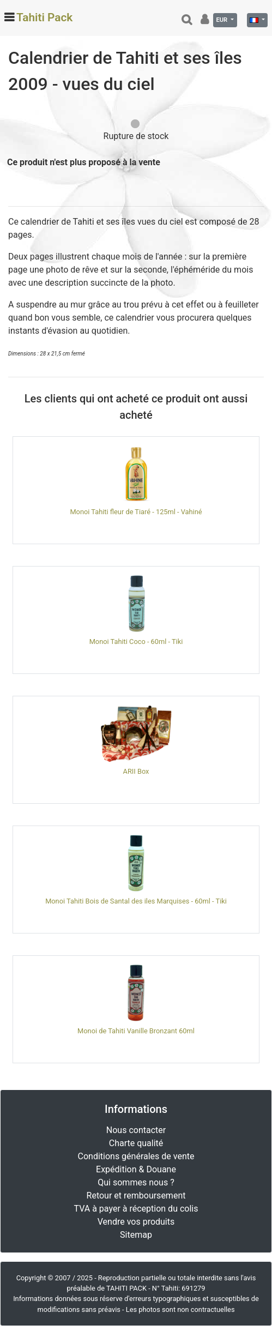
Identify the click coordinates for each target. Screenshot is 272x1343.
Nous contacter (136, 1130)
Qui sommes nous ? (136, 1182)
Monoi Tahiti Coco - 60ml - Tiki (136, 641)
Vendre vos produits (136, 1221)
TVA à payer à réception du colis (136, 1208)
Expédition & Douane (136, 1169)
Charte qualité (136, 1143)
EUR (222, 19)
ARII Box (136, 771)
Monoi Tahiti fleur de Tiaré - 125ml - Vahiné (136, 512)
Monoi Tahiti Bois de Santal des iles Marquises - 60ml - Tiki (136, 901)
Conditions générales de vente (136, 1156)
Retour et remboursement (136, 1195)
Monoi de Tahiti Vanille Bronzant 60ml (136, 1031)
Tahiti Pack (44, 17)
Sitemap (136, 1235)
